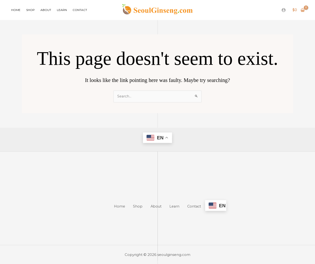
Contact (80, 10)
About (45, 10)
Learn (62, 10)
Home (15, 10)
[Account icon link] (283, 10)
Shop (30, 10)
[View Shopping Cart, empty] (298, 10)
